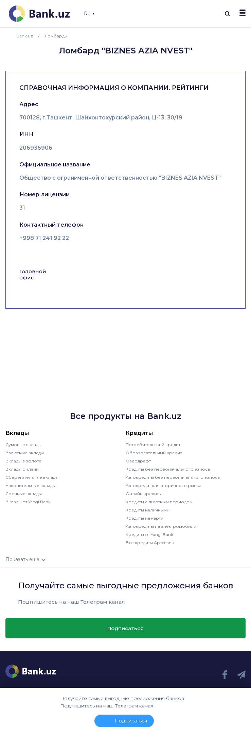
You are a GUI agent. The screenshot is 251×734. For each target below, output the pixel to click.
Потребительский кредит (153, 444)
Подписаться (125, 628)
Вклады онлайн (22, 469)
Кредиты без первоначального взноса (168, 469)
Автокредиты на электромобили (161, 526)
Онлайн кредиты (144, 493)
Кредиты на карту (144, 518)
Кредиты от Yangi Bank (149, 534)
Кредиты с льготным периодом (159, 501)
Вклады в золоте (23, 460)
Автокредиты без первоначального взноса (173, 477)
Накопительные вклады (30, 485)
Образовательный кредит (154, 452)
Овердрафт (138, 460)
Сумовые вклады (23, 444)
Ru (89, 14)
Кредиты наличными (147, 509)
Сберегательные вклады (31, 477)
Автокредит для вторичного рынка (163, 485)
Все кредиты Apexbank (150, 542)
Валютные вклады (24, 452)
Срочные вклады (23, 493)
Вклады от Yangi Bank (28, 501)
